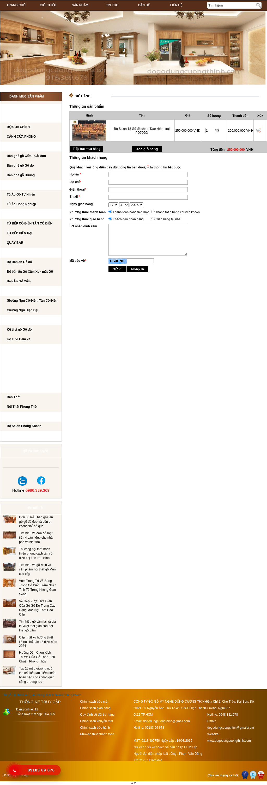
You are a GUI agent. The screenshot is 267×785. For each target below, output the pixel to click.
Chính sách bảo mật (94, 701)
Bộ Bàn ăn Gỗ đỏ (19, 262)
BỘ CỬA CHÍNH (18, 127)
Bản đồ (144, 5)
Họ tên (75, 174)
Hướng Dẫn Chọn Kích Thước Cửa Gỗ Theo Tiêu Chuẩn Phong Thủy (37, 657)
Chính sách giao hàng (95, 708)
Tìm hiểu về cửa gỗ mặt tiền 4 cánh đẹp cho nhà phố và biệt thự (36, 537)
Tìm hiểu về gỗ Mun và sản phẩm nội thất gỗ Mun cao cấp (37, 569)
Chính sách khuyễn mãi (96, 721)
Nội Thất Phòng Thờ (22, 388)
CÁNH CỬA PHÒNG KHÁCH (26, 118)
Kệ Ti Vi (11, 320)
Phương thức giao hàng (86, 219)
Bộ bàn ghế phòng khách (27, 147)
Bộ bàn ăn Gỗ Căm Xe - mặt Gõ (30, 271)
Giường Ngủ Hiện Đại (22, 310)
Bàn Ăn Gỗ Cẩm (19, 281)
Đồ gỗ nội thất (12, 695)
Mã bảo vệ (77, 261)
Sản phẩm (80, 5)
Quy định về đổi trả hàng (97, 714)
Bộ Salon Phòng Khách (24, 426)
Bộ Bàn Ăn (14, 253)
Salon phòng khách (68, 695)
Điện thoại (77, 189)
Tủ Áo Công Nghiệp (21, 204)
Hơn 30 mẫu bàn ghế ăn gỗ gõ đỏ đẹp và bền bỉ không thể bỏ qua (36, 521)
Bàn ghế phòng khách (38, 695)
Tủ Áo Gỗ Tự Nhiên (21, 194)
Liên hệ (176, 5)
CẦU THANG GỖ (17, 378)
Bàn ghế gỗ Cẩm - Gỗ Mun (26, 156)
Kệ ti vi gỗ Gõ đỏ (19, 329)
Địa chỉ (75, 182)
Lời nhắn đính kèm (83, 226)
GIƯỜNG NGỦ (15, 291)
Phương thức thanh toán (87, 212)
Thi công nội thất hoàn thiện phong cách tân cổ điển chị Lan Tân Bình (35, 553)
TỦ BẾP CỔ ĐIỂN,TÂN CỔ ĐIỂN (29, 223)
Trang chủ (16, 5)
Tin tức (112, 5)
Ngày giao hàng (81, 204)
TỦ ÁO (10, 185)
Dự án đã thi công (21, 436)
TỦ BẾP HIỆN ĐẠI (19, 233)
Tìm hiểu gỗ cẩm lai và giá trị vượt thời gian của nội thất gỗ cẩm (37, 626)
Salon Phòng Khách (23, 417)
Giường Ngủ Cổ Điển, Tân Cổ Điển (32, 300)
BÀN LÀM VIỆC (16, 349)
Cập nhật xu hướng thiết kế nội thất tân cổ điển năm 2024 (38, 642)
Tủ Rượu (12, 368)
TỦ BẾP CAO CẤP (18, 214)
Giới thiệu (48, 5)
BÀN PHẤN (13, 359)
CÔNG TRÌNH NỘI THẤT (23, 108)
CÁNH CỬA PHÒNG (21, 136)
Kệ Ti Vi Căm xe (18, 339)
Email (74, 196)
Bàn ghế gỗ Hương (21, 175)
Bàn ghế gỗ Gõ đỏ (20, 165)
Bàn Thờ (13, 397)
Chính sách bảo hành (95, 727)
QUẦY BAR (15, 243)
